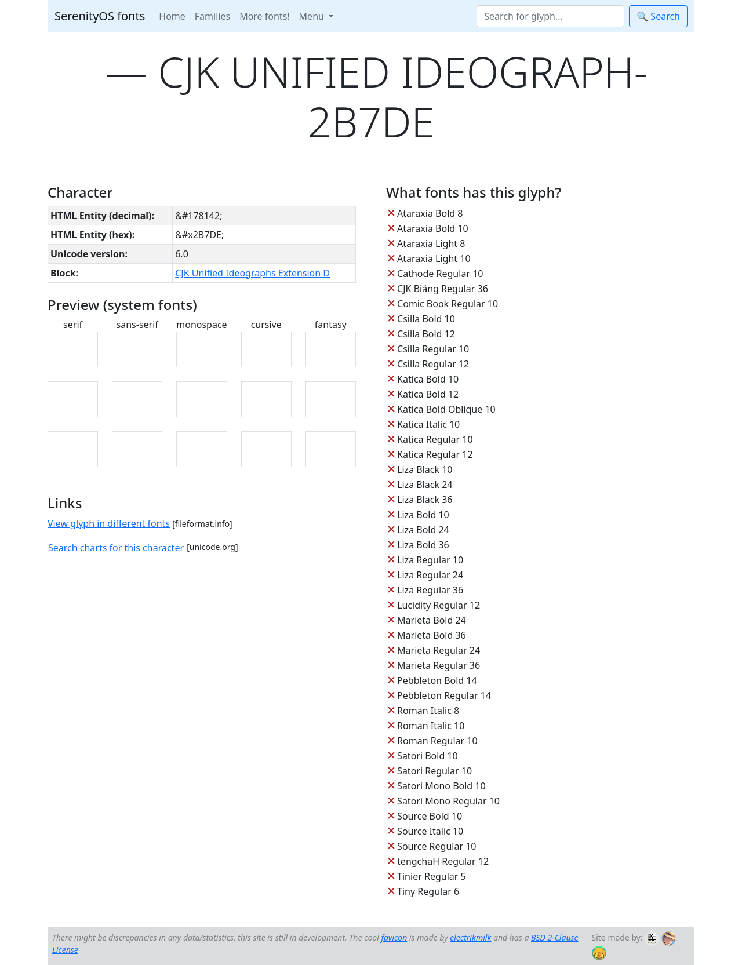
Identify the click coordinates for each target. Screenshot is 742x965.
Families (212, 16)
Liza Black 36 (424, 499)
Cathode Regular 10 (440, 273)
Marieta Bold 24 (431, 620)
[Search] (550, 16)
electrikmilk (470, 937)
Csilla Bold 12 (426, 333)
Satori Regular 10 (434, 770)
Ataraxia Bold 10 (432, 228)
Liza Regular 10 (430, 559)
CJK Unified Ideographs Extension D (252, 273)
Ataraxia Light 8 (431, 243)
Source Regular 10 (436, 846)
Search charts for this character (116, 547)
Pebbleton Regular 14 (444, 695)
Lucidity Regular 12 (438, 605)
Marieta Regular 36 (438, 665)
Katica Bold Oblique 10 (446, 409)
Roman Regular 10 (437, 740)
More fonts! (264, 16)
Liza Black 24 (424, 484)
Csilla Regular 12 (433, 364)
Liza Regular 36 (430, 590)
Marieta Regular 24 (438, 650)
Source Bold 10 (429, 816)
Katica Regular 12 (434, 454)
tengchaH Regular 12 (443, 861)
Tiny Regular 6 (428, 891)
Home (172, 16)
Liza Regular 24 (430, 575)
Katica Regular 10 (434, 439)
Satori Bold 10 (427, 755)
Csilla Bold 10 (426, 318)
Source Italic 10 (430, 831)
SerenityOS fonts (99, 16)
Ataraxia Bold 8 (430, 213)
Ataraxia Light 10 (433, 258)
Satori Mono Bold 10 (441, 786)
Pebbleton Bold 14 (437, 680)
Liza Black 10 (424, 469)
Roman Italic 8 (428, 710)
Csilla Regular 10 (433, 349)
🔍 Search (658, 16)
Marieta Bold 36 (431, 635)
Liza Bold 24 (423, 529)
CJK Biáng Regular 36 (442, 288)
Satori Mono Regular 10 (448, 801)
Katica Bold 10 (428, 379)
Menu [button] (312, 16)
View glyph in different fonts (109, 523)
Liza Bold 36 (423, 544)
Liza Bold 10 (423, 514)
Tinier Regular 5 (431, 876)
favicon (394, 937)
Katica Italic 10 (428, 424)
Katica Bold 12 (428, 394)
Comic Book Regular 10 (447, 303)
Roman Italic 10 (430, 725)
